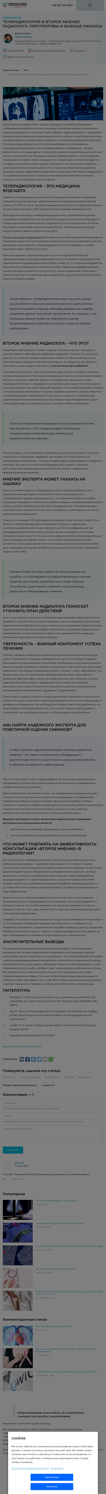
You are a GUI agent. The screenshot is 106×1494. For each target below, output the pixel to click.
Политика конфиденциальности (30, 1468)
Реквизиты (57, 1468)
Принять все (52, 1477)
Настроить (52, 1486)
